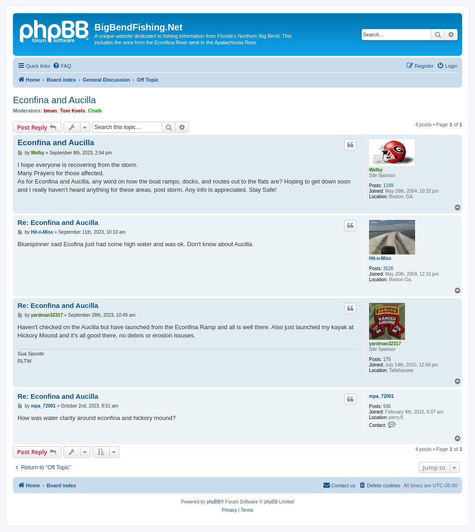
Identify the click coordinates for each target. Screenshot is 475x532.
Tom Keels (72, 110)
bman (50, 110)
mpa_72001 (381, 396)
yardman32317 (385, 343)
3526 (388, 268)
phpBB (214, 501)
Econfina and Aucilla (54, 100)
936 (387, 406)
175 (387, 359)
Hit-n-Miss (380, 258)
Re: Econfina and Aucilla (58, 222)
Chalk (95, 110)
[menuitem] (62, 65)
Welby (375, 169)
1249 (388, 185)
